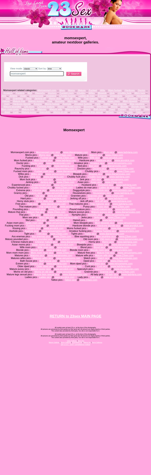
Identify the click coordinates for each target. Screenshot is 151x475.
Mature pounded (12, 106)
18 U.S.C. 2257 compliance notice (75, 344)
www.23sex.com (63, 155)
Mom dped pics (97, 263)
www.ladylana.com (128, 152)
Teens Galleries (97, 342)
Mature (82, 90)
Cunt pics (102, 266)
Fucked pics (46, 157)
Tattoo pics (70, 280)
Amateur (7, 93)
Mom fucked (114, 90)
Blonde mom (138, 106)
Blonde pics (37, 250)
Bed (30, 93)
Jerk (3, 95)
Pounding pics (37, 209)
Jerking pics (46, 182)
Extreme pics (39, 190)
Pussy (120, 98)
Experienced (36, 95)
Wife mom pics (46, 247)
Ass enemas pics (41, 236)
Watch (87, 109)
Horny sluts (55, 98)
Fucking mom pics (36, 225)
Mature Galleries (54, 342)
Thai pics (35, 214)
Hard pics (38, 198)
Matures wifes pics (43, 258)
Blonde (124, 106)
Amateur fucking (83, 104)
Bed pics (93, 166)
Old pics (39, 195)
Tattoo (139, 112)
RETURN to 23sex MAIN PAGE (75, 316)
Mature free (28, 109)
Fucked (93, 90)
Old (8, 98)
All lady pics (111, 274)
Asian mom (114, 101)
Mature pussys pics (101, 212)
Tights (106, 104)
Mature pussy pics (41, 269)
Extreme (102, 95)
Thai (49, 101)
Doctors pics (99, 168)
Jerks (83, 101)
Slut (92, 101)
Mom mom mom (10, 109)
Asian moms (74, 106)
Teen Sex (81, 341)
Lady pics (95, 277)
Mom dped (135, 109)
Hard (28, 98)
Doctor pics (37, 163)
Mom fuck (139, 93)
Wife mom (102, 106)
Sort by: (50, 68)
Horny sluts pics (44, 201)
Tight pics (41, 233)
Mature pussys (36, 101)
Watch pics (103, 258)
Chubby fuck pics (97, 176)
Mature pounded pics (41, 239)
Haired (100, 101)
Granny (129, 95)
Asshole (67, 104)
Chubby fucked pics (41, 187)
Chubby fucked (67, 95)
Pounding (132, 98)
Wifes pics (36, 174)
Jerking (13, 95)
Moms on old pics (44, 271)
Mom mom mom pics (42, 252)
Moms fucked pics (97, 228)
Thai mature (107, 98)
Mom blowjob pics (104, 223)
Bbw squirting (137, 104)
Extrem (122, 109)
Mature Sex (87, 342)
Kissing (38, 104)
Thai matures (91, 98)
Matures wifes (72, 109)
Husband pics (105, 185)
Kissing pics (34, 228)
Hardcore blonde (22, 104)
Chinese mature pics (46, 242)
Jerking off (40, 98)
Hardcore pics (103, 160)
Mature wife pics (104, 255)
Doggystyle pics (100, 190)
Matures (42, 109)
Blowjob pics (95, 174)
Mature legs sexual (92, 112)
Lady (130, 112)
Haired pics (93, 220)
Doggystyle (116, 95)
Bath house (100, 109)
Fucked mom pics (44, 171)
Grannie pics (107, 271)
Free (78, 98)
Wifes (92, 93)
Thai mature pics (48, 206)
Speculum (44, 112)
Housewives (143, 95)
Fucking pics (44, 166)
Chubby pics (107, 171)
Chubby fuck (124, 93)
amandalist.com (77, 342)
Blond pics (99, 247)
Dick (112, 93)
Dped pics (101, 261)
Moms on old (60, 112)
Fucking (20, 93)
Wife (102, 90)
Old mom (29, 106)
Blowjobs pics (101, 244)
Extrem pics (37, 263)
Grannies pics (95, 195)
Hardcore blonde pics (108, 225)
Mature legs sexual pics (46, 274)
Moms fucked (52, 104)
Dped (112, 109)
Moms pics (44, 155)
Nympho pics (95, 214)
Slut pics (41, 220)
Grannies (18, 98)
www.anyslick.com (113, 157)
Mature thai (19, 101)
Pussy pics (102, 206)
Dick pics (35, 176)
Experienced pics (41, 185)
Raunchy (40, 93)
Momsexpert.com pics (48, 152)
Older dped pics (45, 266)
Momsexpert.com (47, 90)
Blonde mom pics (99, 250)
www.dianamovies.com (75, 152)
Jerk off (68, 98)
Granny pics (35, 193)
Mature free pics (105, 252)
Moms (71, 90)
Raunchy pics (38, 168)
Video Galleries (72, 341)
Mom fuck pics (45, 179)
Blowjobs (89, 106)
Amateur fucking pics (105, 231)
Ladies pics (45, 277)
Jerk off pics (101, 201)
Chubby (81, 93)
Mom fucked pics (43, 160)
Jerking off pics (96, 198)
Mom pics (109, 152)
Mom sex (72, 101)
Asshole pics (31, 231)
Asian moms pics (41, 244)
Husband (51, 95)
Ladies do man (86, 95)
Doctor (141, 90)
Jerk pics (96, 179)
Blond (114, 106)
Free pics (32, 204)
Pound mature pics (102, 209)
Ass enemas (119, 104)
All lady (110, 112)
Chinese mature (45, 106)
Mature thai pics (35, 212)
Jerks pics (99, 217)
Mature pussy (29, 112)
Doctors (52, 93)
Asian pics (96, 182)
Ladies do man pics (109, 187)
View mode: (24, 68)
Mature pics (95, 155)
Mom (62, 90)
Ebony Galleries (66, 342)
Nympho (59, 101)
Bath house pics (48, 261)
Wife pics (95, 157)
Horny (61, 106)
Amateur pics (97, 163)
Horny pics (108, 242)
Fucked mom (67, 93)
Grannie (75, 112)
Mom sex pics (46, 217)
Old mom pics (107, 239)
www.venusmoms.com (120, 163)
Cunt (15, 112)
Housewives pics (102, 193)
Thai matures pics (99, 204)
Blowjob (102, 93)
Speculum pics (103, 269)
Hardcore (130, 90)
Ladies (120, 112)
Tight (97, 104)
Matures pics (37, 255)
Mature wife (56, 109)
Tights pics (90, 233)
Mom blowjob (130, 101)
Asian (23, 95)
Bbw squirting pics (106, 236)
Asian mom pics (34, 223)
